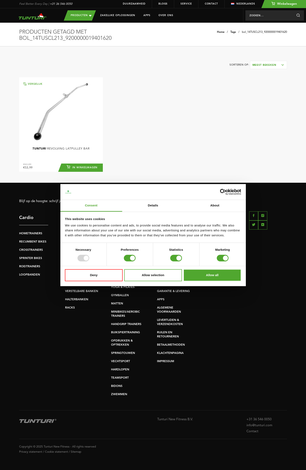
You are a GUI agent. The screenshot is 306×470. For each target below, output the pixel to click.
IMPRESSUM (165, 361)
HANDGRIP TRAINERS (126, 324)
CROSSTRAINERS (31, 250)
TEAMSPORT (120, 377)
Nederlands (243, 4)
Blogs (163, 4)
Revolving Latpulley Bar (61, 148)
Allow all (212, 275)
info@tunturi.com (259, 425)
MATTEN (117, 303)
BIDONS (116, 386)
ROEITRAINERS (29, 266)
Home (220, 32)
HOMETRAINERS (30, 233)
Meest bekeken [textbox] (264, 65)
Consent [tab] (91, 205)
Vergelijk (32, 83)
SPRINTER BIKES (30, 258)
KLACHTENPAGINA (170, 353)
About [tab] (214, 205)
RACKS (70, 307)
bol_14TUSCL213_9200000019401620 (264, 32)
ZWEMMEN (119, 394)
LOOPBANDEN (29, 274)
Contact (211, 4)
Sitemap (76, 451)
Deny (94, 275)
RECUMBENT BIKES (32, 241)
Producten (81, 15)
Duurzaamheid (134, 4)
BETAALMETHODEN (171, 344)
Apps (146, 15)
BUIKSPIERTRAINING (125, 332)
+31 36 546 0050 (61, 3)
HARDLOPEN (120, 369)
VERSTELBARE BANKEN (81, 291)
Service (186, 4)
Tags (233, 32)
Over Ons (165, 15)
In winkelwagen (82, 167)
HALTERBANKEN (76, 299)
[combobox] (268, 65)
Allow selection (153, 275)
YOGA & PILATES (123, 287)
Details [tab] (153, 205)
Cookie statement (56, 451)
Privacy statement (30, 451)
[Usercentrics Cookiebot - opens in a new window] (223, 192)
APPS (160, 299)
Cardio (26, 218)
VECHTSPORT (120, 361)
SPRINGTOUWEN (123, 353)
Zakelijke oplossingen (117, 15)
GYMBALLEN (120, 295)
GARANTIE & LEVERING (173, 291)
